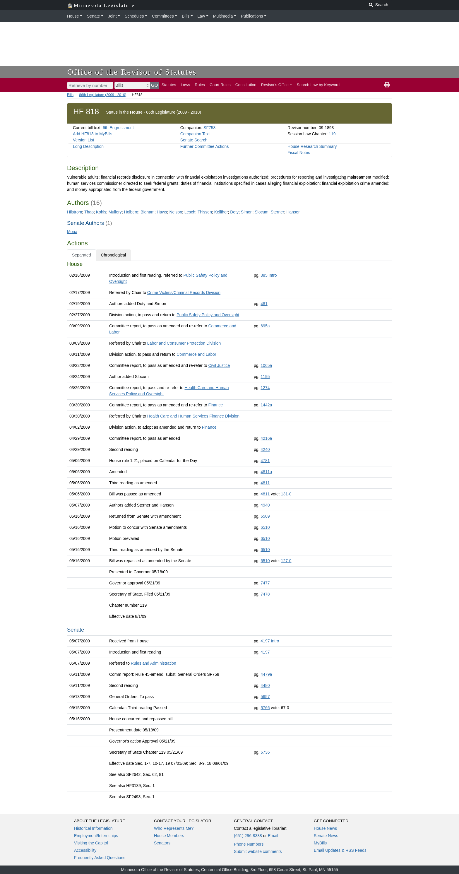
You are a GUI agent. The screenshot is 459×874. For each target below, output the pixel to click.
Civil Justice (219, 365)
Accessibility (85, 850)
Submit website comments (258, 851)
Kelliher (221, 212)
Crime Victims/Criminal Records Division (183, 292)
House (73, 16)
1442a (266, 405)
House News (325, 828)
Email (273, 835)
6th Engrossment (118, 127)
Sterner (277, 212)
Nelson (175, 212)
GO (154, 85)
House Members (169, 835)
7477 (265, 583)
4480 (265, 685)
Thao (89, 212)
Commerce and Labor (196, 354)
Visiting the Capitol (91, 843)
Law (201, 16)
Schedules (134, 16)
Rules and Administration (153, 663)
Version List (83, 140)
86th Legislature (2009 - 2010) (102, 95)
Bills (185, 16)
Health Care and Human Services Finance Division (193, 416)
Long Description (88, 146)
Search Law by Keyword (318, 85)
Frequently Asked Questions (99, 857)
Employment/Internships (96, 835)
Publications (252, 16)
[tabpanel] (229, 531)
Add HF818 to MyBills (92, 133)
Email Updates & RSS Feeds (340, 850)
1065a (266, 365)
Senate (93, 16)
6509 (265, 516)
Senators (162, 843)
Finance (215, 405)
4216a (266, 438)
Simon (247, 212)
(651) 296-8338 (248, 835)
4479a (266, 674)
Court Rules (220, 85)
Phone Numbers (248, 844)
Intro (273, 275)
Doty (234, 212)
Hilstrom (74, 212)
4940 (265, 505)
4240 (265, 449)
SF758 (209, 127)
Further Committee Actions (204, 146)
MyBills (320, 843)
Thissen (205, 212)
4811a (266, 471)
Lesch (189, 212)
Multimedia (223, 16)
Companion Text (195, 133)
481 (264, 303)
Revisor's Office (275, 85)
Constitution (245, 85)
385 (264, 275)
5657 (265, 696)
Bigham (147, 212)
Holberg (131, 212)
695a (265, 326)
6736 (265, 752)
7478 (265, 594)
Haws (162, 212)
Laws (185, 85)
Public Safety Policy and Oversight (208, 314)
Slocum (261, 212)
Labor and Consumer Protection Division (184, 343)
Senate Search (194, 140)
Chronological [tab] (113, 255)
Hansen (293, 212)
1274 (265, 387)
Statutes (169, 85)
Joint (112, 16)
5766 (265, 707)
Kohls (101, 212)
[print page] (387, 85)
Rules (200, 85)
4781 (265, 460)
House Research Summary (312, 146)
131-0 (286, 494)
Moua (72, 231)
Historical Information (93, 828)
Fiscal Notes (298, 152)
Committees (163, 16)
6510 (265, 527)
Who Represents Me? (173, 828)
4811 (265, 482)
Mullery (115, 212)
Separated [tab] (81, 255)
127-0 (286, 560)
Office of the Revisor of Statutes (132, 71)
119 (332, 133)
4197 (265, 641)
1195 (265, 376)
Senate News (326, 835)
